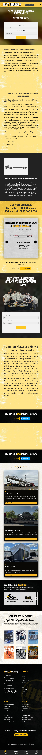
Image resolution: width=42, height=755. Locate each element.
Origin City (21, 25)
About (23, 676)
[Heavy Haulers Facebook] (5, 691)
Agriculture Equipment (26, 704)
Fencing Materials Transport (26, 366)
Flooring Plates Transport (22, 371)
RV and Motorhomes (26, 719)
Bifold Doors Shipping (25, 356)
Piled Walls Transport (18, 381)
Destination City (21, 31)
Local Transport (7, 719)
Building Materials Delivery (28, 359)
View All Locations (9, 680)
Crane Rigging (6, 708)
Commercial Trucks (26, 708)
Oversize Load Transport (9, 721)
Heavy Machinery (25, 713)
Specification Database (27, 685)
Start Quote (16, 418)
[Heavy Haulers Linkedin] (15, 691)
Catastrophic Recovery (8, 706)
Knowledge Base (25, 682)
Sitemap (25, 744)
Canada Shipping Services (9, 704)
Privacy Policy (20, 744)
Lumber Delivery (25, 373)
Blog (23, 687)
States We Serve (25, 680)
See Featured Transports (21, 502)
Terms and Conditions (12, 744)
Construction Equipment (27, 710)
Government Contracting (9, 713)
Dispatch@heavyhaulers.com (12, 683)
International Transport (8, 717)
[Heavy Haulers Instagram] (8, 691)
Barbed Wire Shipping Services (16, 354)
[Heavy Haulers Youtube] (12, 691)
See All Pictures (21, 575)
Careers (23, 691)
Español (23, 693)
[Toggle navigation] (41, 4)
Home (23, 674)
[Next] (35, 241)
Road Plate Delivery (11, 386)
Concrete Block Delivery (20, 364)
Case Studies (24, 689)
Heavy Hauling (7, 715)
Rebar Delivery (32, 383)
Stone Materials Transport (15, 391)
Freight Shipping (7, 710)
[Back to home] (11, 4)
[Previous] (6, 241)
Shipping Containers (26, 723)
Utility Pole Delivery (18, 383)
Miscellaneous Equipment (27, 717)
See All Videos (21, 539)
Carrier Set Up (31, 744)
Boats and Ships (25, 706)
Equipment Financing (10, 688)
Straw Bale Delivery (31, 388)
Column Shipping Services (13, 361)
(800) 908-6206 (29, 4)
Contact (23, 678)
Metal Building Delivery (28, 376)
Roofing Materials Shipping (13, 388)
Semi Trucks (24, 721)
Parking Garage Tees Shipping (14, 378)
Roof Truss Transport (28, 386)
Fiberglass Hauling (11, 368)
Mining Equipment (26, 715)
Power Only (6, 723)
